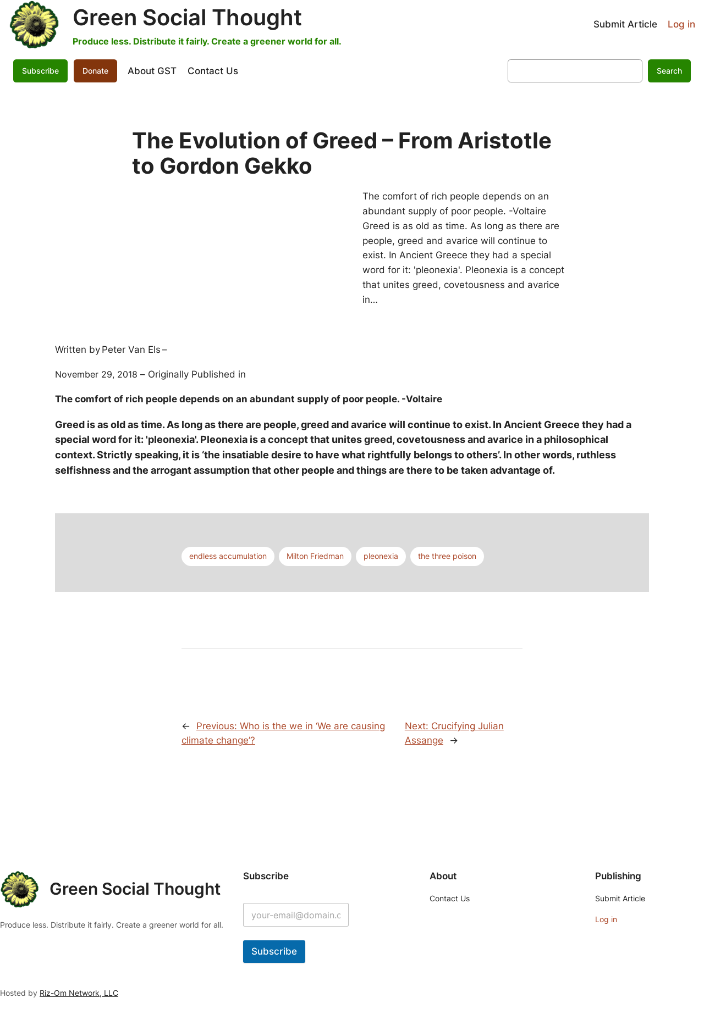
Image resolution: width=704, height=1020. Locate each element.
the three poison (447, 556)
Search (669, 70)
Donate (95, 70)
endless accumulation (228, 556)
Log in (681, 24)
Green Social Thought (187, 17)
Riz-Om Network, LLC (79, 992)
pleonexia (381, 556)
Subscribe (40, 70)
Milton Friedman (315, 556)
